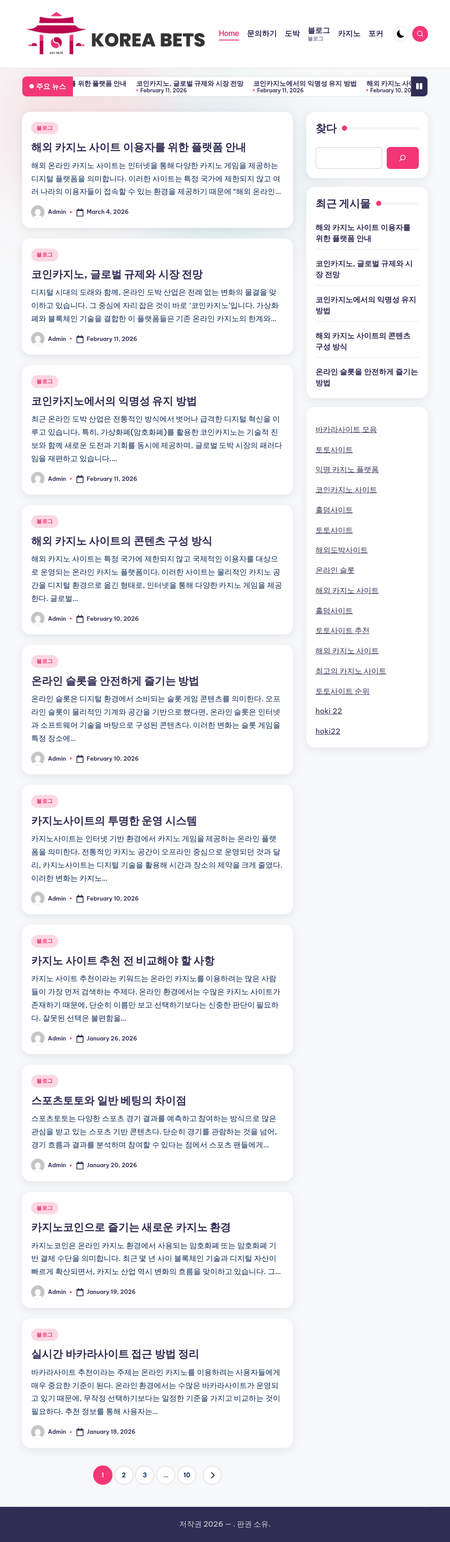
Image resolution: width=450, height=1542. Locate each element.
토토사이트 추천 (343, 630)
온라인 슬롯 (335, 570)
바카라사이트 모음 (346, 429)
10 (187, 1475)
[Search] (403, 158)
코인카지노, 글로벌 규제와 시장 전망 (231, 83)
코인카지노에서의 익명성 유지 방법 (346, 83)
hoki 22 (329, 711)
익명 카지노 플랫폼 (347, 469)
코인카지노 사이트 (346, 489)
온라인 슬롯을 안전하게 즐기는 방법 (115, 680)
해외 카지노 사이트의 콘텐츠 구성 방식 (121, 540)
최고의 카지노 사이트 (351, 671)
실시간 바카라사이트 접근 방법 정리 (115, 1353)
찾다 (326, 128)
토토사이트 (334, 449)
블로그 (44, 128)
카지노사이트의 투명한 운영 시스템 (114, 820)
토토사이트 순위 (343, 691)
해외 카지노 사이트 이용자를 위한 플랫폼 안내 (100, 83)
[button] (212, 1475)
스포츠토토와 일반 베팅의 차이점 (108, 1100)
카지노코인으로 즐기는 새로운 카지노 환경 (131, 1227)
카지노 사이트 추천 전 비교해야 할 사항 (122, 960)
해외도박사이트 (342, 550)
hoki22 (328, 731)
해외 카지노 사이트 (347, 590)
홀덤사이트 (334, 510)
